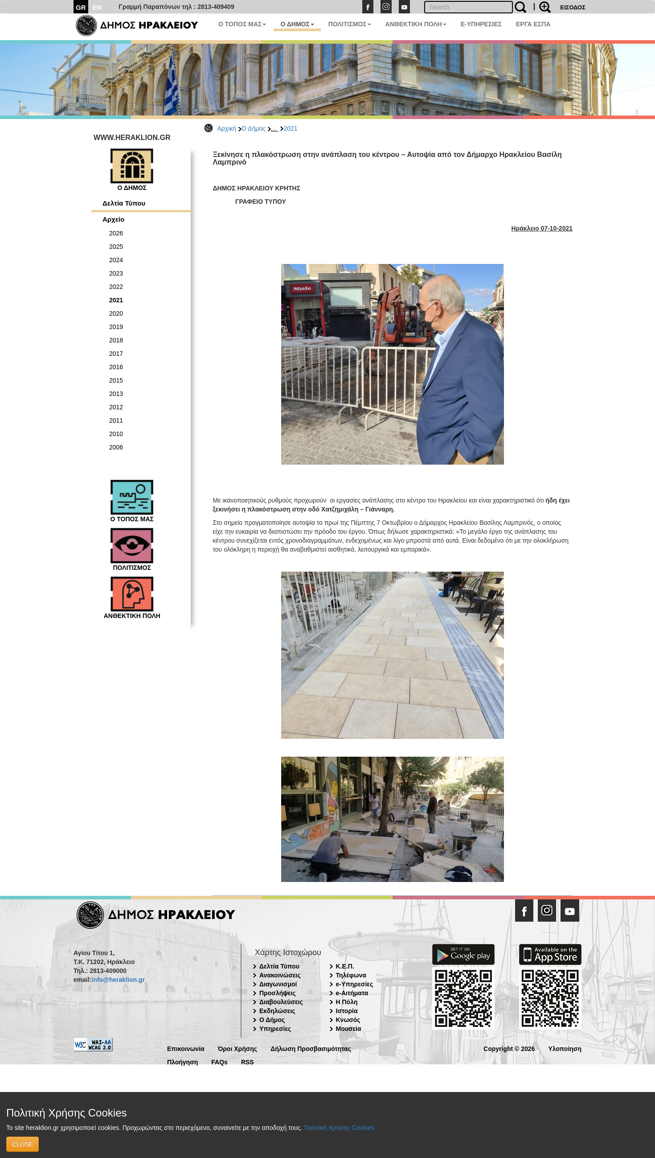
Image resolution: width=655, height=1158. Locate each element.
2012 (116, 407)
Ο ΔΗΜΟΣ (297, 24)
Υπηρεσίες (275, 1028)
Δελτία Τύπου (123, 203)
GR (81, 7)
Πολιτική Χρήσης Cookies (339, 1127)
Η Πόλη (347, 1002)
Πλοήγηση (182, 1061)
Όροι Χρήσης (238, 1048)
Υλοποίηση (564, 1048)
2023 (116, 273)
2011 (116, 420)
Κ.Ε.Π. (345, 966)
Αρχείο (113, 219)
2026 (116, 233)
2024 (116, 260)
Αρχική (227, 128)
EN (97, 7)
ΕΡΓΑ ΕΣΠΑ (533, 24)
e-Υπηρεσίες (354, 984)
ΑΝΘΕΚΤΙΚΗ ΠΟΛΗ (415, 24)
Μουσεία (348, 1028)
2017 (116, 353)
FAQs (219, 1061)
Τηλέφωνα (351, 975)
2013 (116, 393)
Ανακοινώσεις (280, 975)
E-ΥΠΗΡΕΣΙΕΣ (481, 24)
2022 (116, 286)
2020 (116, 313)
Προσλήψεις (277, 993)
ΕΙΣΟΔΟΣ (572, 7)
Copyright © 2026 (509, 1048)
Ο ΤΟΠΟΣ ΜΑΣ (242, 24)
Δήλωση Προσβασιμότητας (310, 1048)
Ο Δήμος (254, 128)
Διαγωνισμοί (278, 984)
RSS (247, 1061)
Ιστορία (347, 1010)
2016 (116, 367)
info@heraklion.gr (117, 979)
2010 (116, 433)
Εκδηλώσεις (277, 1010)
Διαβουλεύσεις (281, 1002)
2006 (116, 447)
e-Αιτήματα (352, 993)
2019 (116, 326)
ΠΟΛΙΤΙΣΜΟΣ (349, 24)
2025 (116, 246)
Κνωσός (348, 1019)
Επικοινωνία (186, 1048)
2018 (116, 340)
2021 (290, 128)
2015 (116, 380)
